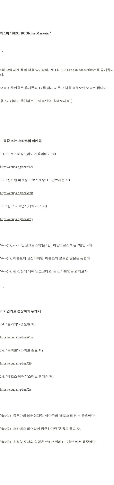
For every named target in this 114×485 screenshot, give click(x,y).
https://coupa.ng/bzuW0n (16, 337)
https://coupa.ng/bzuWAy (16, 219)
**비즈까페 (53, 441)
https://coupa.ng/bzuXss (16, 389)
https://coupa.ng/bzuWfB (16, 193)
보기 (66, 441)
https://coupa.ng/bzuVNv (16, 167)
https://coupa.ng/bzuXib (16, 363)
